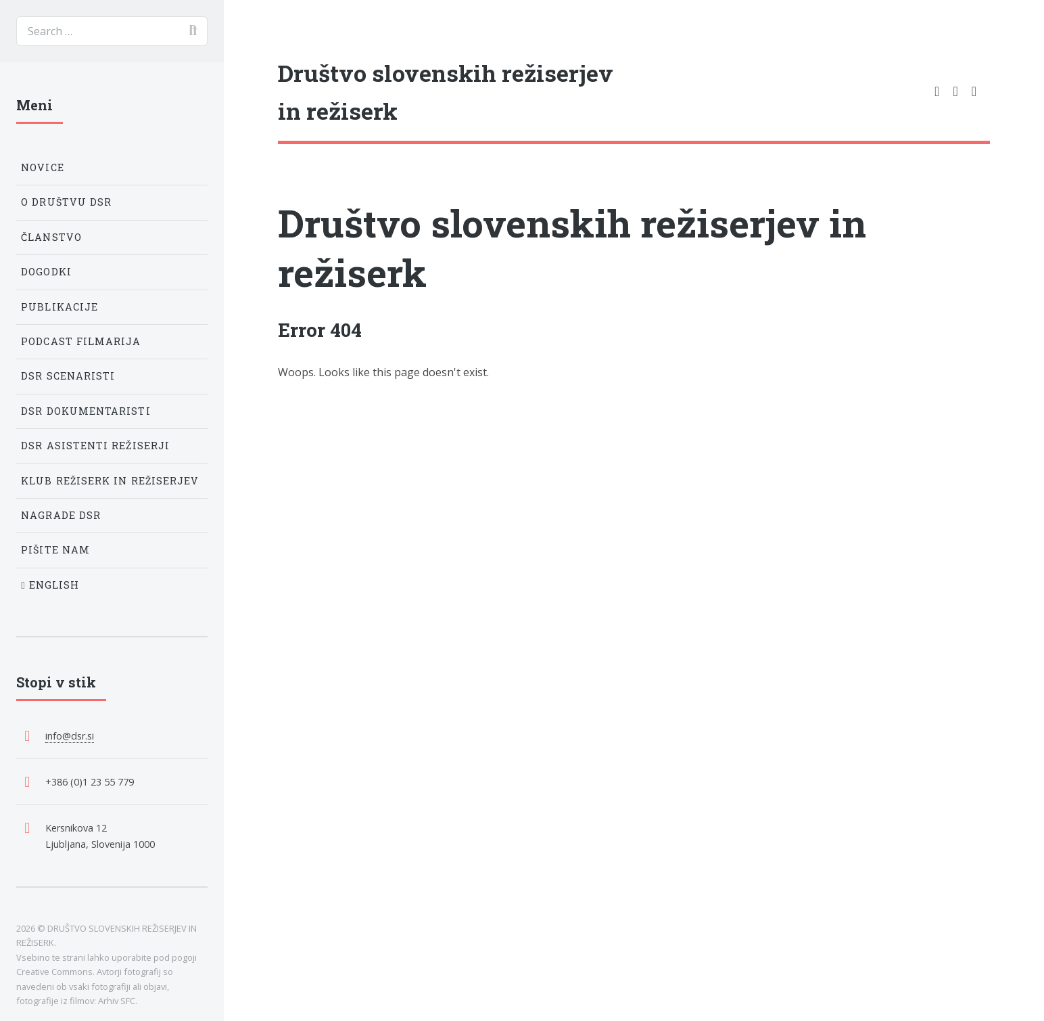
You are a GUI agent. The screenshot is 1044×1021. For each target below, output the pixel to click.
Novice (42, 167)
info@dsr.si (69, 735)
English (50, 584)
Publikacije (59, 306)
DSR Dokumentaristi (85, 411)
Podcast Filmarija (81, 341)
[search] (112, 31)
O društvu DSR (66, 202)
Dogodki (46, 271)
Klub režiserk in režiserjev (110, 480)
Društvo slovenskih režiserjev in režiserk (572, 247)
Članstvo (51, 237)
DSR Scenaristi (68, 375)
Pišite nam (55, 549)
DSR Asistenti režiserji (95, 445)
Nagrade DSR (61, 515)
